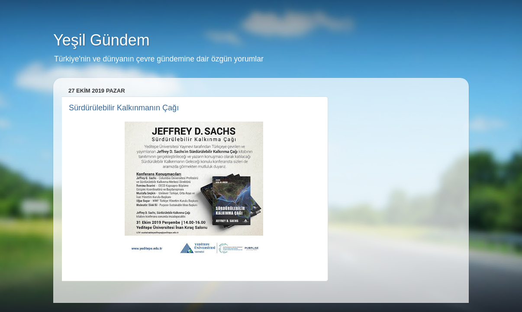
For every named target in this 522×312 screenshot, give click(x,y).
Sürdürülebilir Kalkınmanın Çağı (124, 107)
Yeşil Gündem (101, 40)
